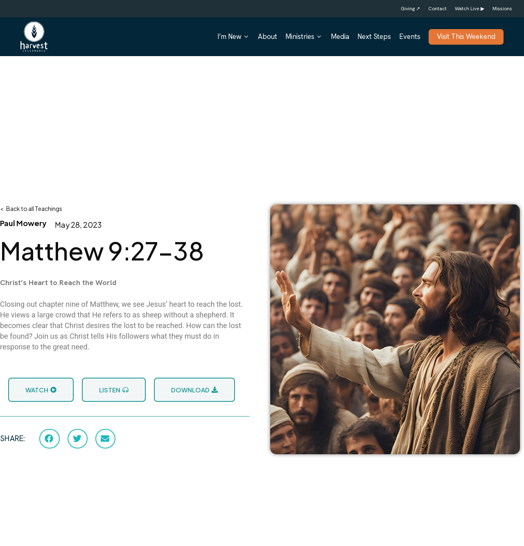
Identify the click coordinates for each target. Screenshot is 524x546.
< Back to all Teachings (31, 208)
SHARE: (12, 438)
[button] (49, 439)
